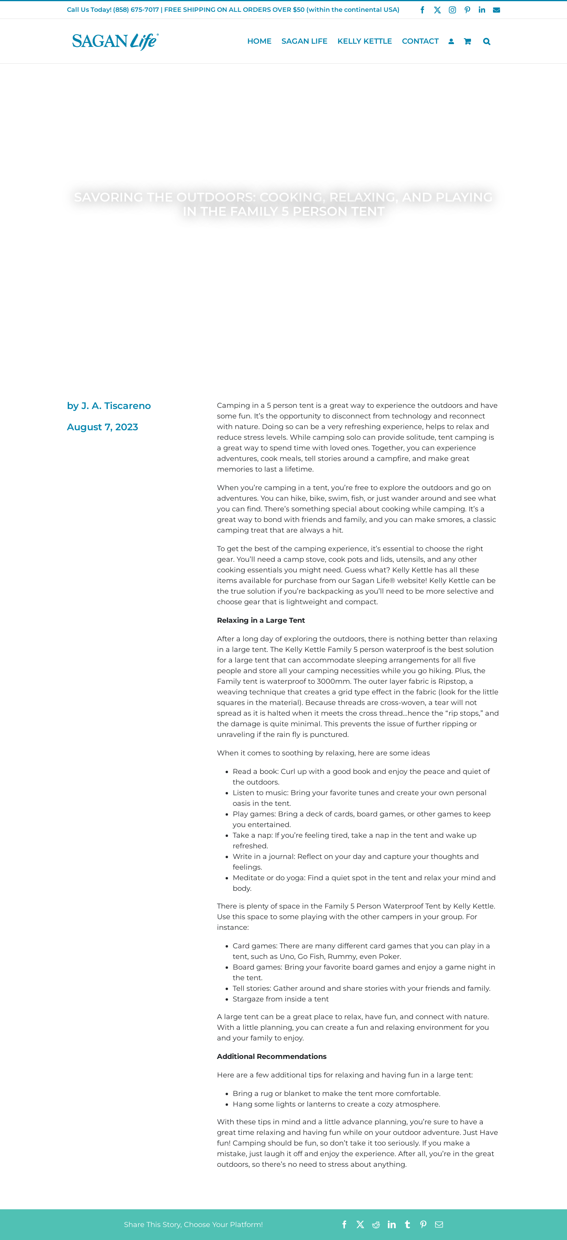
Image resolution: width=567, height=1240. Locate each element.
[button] (486, 41)
